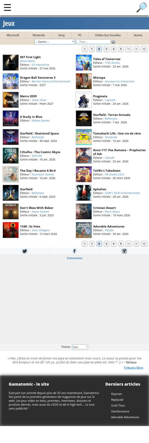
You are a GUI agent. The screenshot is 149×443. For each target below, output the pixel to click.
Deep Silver (39, 100)
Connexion (74, 258)
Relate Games (41, 120)
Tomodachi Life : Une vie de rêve (117, 133)
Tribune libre (133, 368)
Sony (61, 35)
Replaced (117, 400)
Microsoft (13, 35)
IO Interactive (40, 64)
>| (144, 49)
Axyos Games (40, 211)
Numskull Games (43, 174)
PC (80, 35)
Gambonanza (120, 411)
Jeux (9, 23)
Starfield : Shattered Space (39, 133)
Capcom (110, 100)
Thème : (74, 346)
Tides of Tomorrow (106, 59)
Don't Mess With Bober (36, 208)
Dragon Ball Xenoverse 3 (37, 77)
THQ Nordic (112, 63)
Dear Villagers (41, 230)
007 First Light (30, 57)
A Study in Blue (31, 116)
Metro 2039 (28, 96)
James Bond (27, 61)
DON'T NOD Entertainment (122, 193)
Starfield (26, 189)
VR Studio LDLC (115, 174)
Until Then (118, 405)
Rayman (116, 394)
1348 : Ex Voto (30, 226)
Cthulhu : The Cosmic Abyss (40, 152)
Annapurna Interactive (119, 81)
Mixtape (99, 77)
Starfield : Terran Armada (111, 115)
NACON (37, 156)
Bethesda (111, 118)
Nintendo (39, 35)
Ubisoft (109, 157)
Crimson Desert (104, 208)
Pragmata (100, 96)
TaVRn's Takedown (106, 170)
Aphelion (99, 189)
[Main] (7, 7)
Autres (138, 35)
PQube (109, 230)
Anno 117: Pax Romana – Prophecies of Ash (119, 152)
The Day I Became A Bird (38, 170)
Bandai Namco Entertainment (51, 81)
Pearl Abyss (112, 211)
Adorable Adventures (108, 226)
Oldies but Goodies (108, 35)
